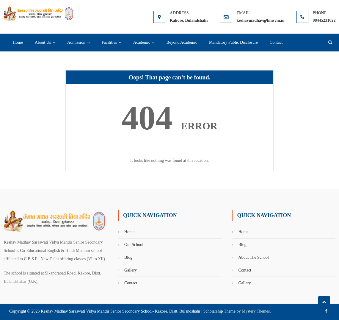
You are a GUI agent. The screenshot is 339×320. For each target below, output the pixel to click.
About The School (253, 257)
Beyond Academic (182, 42)
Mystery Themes (256, 311)
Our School (133, 244)
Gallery (130, 270)
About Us (43, 42)
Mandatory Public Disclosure (233, 42)
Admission (76, 42)
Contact (276, 42)
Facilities (109, 42)
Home (18, 42)
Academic (141, 42)
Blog (128, 257)
